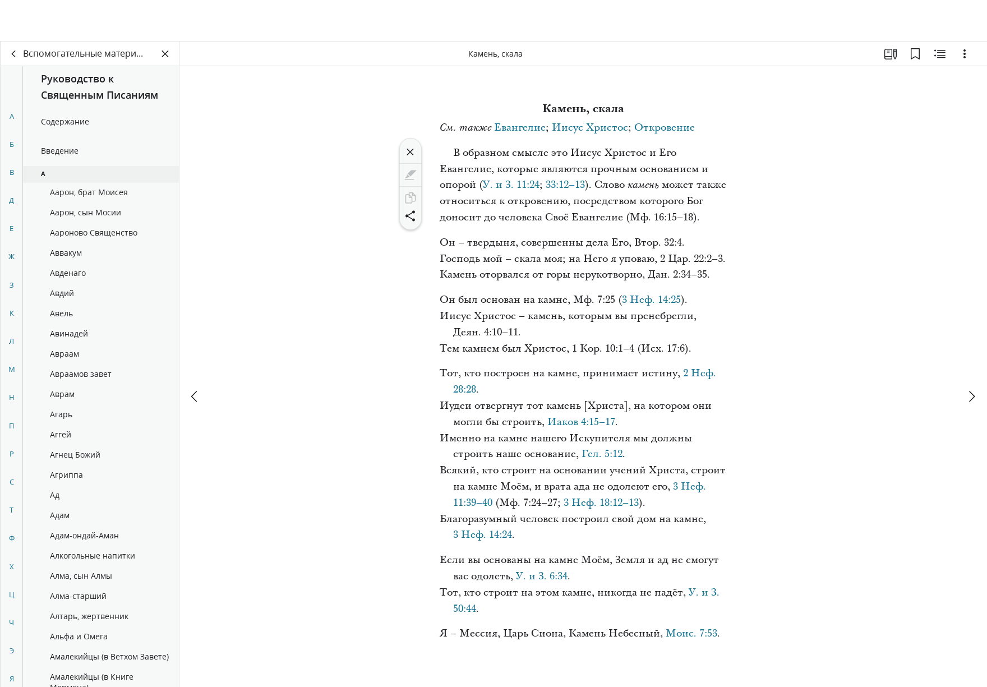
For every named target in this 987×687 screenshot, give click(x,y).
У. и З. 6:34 (542, 576)
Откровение (664, 128)
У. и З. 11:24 (511, 185)
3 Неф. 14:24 (482, 535)
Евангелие (520, 128)
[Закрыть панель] (165, 54)
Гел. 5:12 (602, 454)
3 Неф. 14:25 (651, 300)
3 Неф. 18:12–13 (601, 503)
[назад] (14, 54)
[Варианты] (964, 54)
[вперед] (971, 355)
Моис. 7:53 (691, 633)
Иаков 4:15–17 (581, 422)
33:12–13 (565, 185)
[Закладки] (915, 54)
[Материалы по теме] (940, 54)
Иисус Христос (590, 128)
